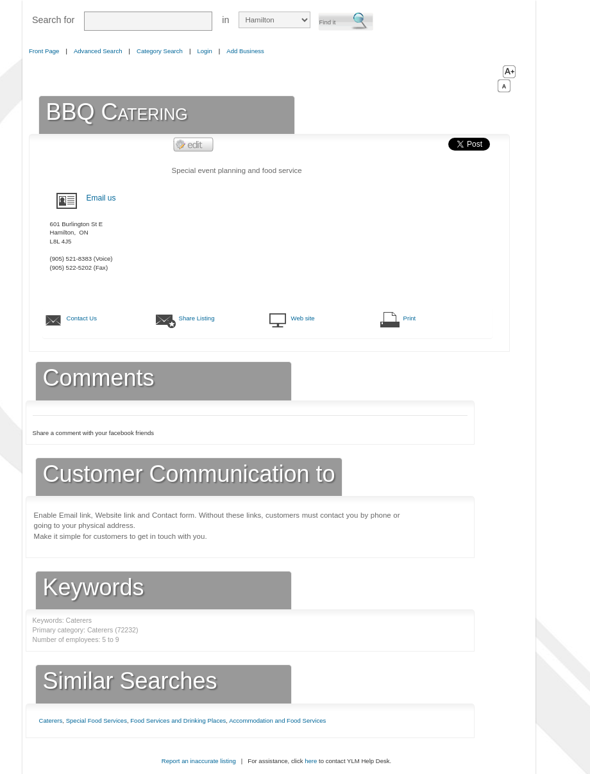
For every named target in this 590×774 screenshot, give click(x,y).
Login (204, 50)
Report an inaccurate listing (199, 760)
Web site (303, 318)
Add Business (245, 50)
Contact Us (82, 318)
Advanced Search (98, 50)
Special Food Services (96, 720)
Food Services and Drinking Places (178, 720)
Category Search (160, 50)
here (311, 760)
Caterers (51, 720)
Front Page (44, 50)
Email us (101, 198)
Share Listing (197, 318)
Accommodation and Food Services (277, 720)
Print (409, 318)
